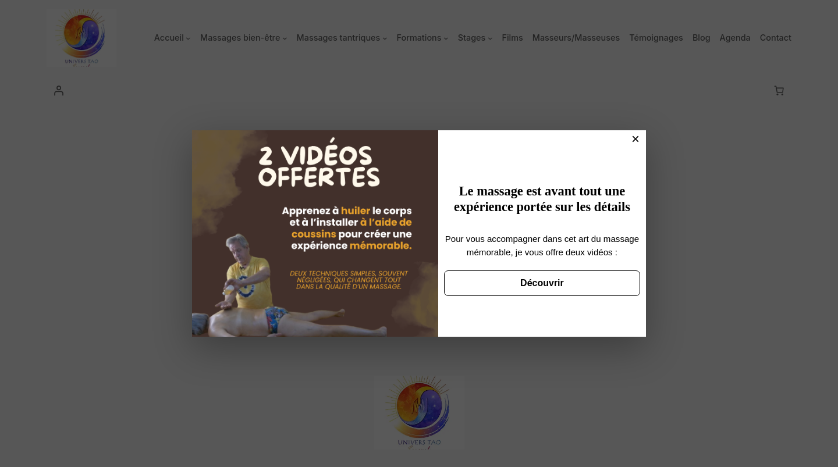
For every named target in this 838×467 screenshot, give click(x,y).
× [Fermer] (635, 139)
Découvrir (542, 283)
